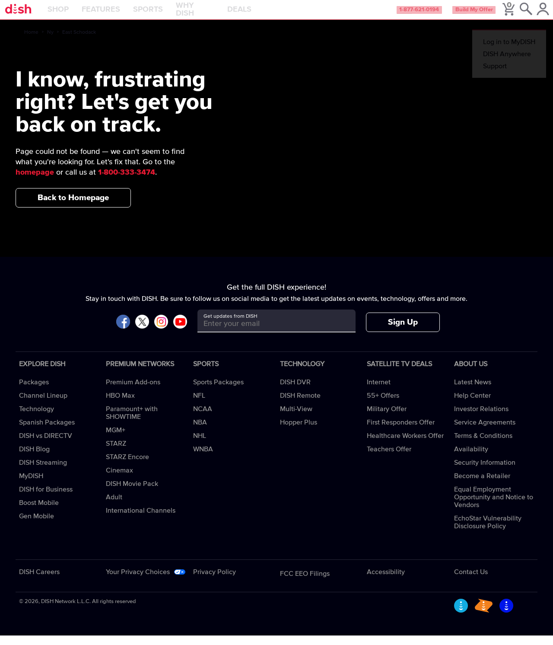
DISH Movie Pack (132, 493)
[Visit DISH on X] (142, 331)
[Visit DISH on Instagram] (161, 331)
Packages (34, 391)
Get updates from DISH (230, 326)
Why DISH (216, 15)
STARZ (116, 453)
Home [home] (31, 42)
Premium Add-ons (133, 391)
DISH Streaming (43, 472)
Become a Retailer (482, 485)
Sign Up (403, 332)
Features (122, 15)
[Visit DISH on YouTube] (180, 331)
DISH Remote (300, 405)
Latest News (472, 391)
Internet (379, 391)
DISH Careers (39, 581)
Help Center (472, 405)
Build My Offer (457, 15)
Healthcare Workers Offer (405, 445)
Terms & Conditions (483, 445)
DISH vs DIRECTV (45, 445)
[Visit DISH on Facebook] (123, 331)
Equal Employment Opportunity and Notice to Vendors (493, 506)
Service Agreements (484, 431)
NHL (199, 445)
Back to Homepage (73, 207)
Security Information (484, 472)
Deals (261, 15)
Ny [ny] (50, 42)
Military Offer (387, 418)
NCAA (202, 418)
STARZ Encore (127, 466)
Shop (79, 15)
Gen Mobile (36, 525)
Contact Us (471, 581)
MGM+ (115, 439)
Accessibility (386, 581)
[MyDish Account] (534, 15)
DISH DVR (295, 391)
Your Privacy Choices (138, 581)
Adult (114, 506)
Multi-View (296, 418)
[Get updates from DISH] (268, 333)
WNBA (203, 458)
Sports (169, 15)
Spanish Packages (47, 431)
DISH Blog (34, 458)
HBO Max (120, 405)
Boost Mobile (39, 512)
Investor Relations (481, 418)
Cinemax (119, 479)
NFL (199, 405)
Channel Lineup (43, 405)
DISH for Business (46, 498)
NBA (200, 431)
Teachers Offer (389, 458)
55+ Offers (383, 405)
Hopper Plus (298, 431)
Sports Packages (218, 391)
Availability (471, 458)
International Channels (140, 520)
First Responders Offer (401, 431)
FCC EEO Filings (305, 583)
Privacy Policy (214, 581)
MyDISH (31, 485)
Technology (36, 418)
